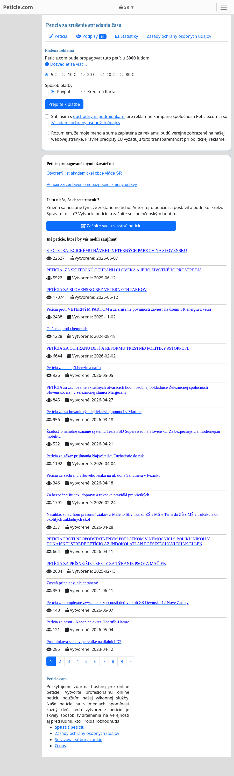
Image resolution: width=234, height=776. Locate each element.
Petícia (58, 36)
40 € (111, 74)
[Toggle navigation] (223, 7)
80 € (130, 74)
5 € (53, 74)
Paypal (63, 91)
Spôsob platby (58, 85)
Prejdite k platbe (64, 104)
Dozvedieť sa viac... (66, 64)
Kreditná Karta (101, 91)
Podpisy (91, 36)
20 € (91, 74)
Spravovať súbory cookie (78, 739)
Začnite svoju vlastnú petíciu (111, 226)
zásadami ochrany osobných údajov (85, 122)
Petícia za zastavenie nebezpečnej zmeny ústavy (91, 184)
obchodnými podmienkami (99, 116)
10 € (72, 74)
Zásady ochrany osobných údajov (179, 36)
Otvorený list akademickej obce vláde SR (84, 173)
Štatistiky (126, 36)
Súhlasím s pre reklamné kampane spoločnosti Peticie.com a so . (139, 119)
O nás (60, 746)
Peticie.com (18, 7)
